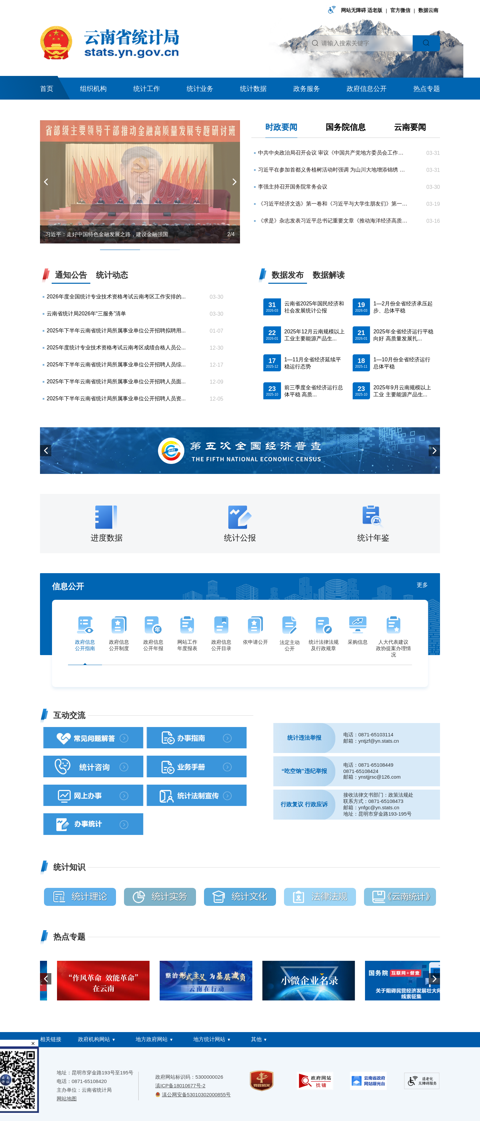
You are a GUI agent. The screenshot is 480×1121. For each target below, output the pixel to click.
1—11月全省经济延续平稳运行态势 (312, 363)
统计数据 (253, 88)
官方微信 (400, 10)
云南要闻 (410, 127)
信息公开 (68, 586)
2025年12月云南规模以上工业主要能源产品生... (314, 335)
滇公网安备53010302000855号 (196, 1094)
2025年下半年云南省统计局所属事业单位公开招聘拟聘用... (116, 330)
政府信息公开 (367, 88)
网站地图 (67, 1098)
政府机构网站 (94, 1039)
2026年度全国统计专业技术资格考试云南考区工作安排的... (116, 296)
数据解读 (329, 274)
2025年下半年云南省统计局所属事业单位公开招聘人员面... (116, 381)
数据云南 (428, 10)
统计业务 (200, 88)
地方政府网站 (152, 1039)
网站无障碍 (353, 10)
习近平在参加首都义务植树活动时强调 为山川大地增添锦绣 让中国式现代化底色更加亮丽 (333, 170)
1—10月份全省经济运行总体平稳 (401, 363)
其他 (256, 1039)
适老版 (374, 10)
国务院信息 (346, 127)
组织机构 (93, 88)
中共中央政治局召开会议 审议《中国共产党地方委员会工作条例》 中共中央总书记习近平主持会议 (333, 153)
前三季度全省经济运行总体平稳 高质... (313, 391)
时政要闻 (281, 127)
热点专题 (426, 88)
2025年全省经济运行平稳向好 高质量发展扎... (403, 335)
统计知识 (69, 867)
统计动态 (112, 274)
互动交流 (69, 715)
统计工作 (146, 88)
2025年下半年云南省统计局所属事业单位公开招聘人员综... (116, 364)
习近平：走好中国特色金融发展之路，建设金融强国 (106, 234)
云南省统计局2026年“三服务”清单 (86, 313)
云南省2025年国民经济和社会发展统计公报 (314, 307)
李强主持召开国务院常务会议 (292, 186)
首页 (46, 88)
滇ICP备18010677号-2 (180, 1085)
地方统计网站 (209, 1039)
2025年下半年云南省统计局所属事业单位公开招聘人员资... (116, 398)
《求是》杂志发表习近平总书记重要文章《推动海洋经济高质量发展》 (333, 220)
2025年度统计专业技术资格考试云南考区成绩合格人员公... (116, 347)
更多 (422, 585)
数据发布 (288, 274)
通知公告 (71, 274)
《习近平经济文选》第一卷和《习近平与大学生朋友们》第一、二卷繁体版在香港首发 (333, 203)
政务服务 (306, 88)
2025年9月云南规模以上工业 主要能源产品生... (402, 391)
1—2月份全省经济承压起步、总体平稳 (403, 307)
